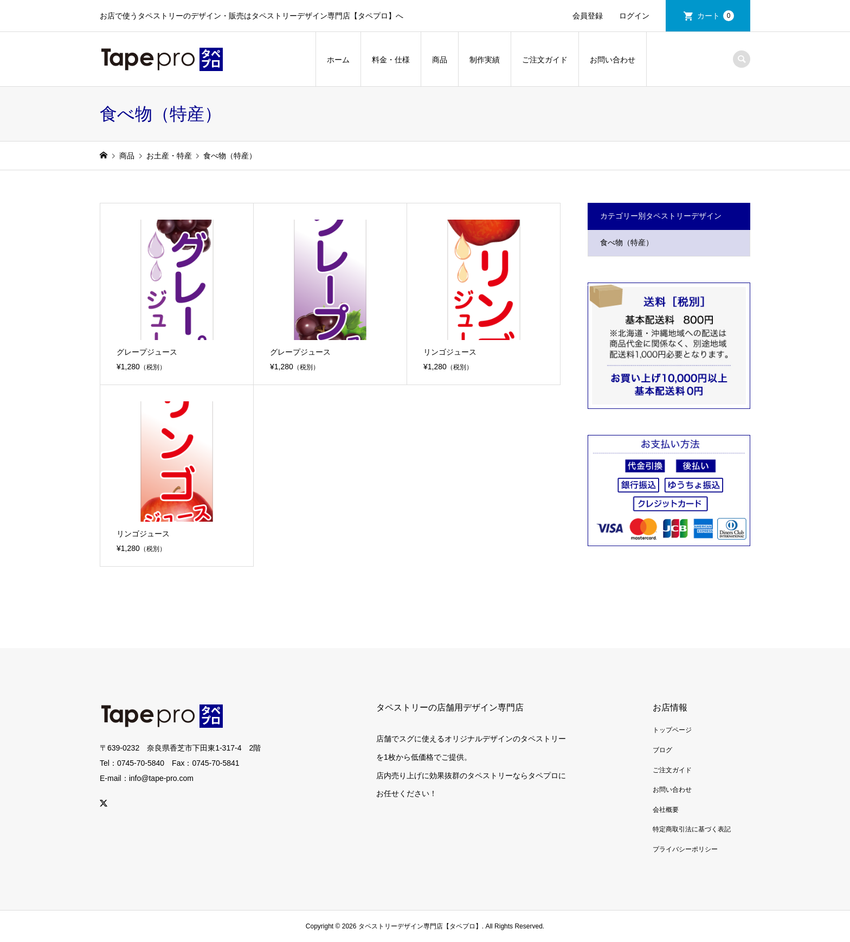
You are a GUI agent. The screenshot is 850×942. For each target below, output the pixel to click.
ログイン (634, 15)
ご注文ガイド (545, 59)
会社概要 (666, 809)
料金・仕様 (391, 59)
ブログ (662, 750)
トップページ (672, 730)
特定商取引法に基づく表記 (692, 829)
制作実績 (484, 59)
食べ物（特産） (626, 242)
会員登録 (587, 15)
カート (715, 15)
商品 (439, 59)
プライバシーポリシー (685, 849)
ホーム (338, 59)
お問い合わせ (612, 59)
